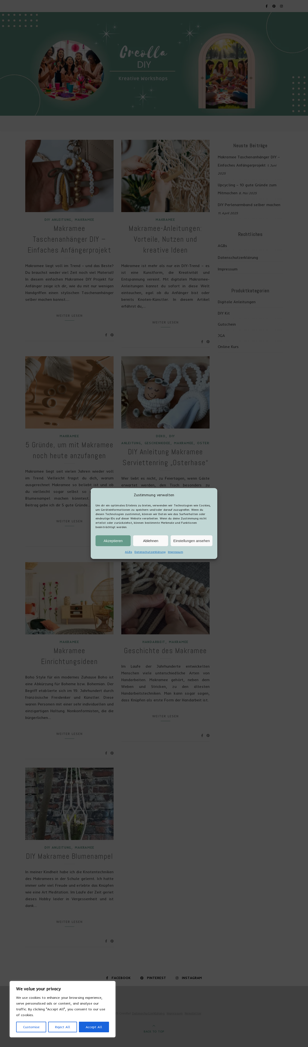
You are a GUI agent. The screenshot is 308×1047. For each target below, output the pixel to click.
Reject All (62, 1027)
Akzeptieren (112, 554)
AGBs (128, 565)
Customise (31, 1027)
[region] (63, 1009)
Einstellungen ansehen (191, 554)
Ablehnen (150, 554)
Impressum (175, 565)
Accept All (94, 1027)
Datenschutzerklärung (150, 565)
